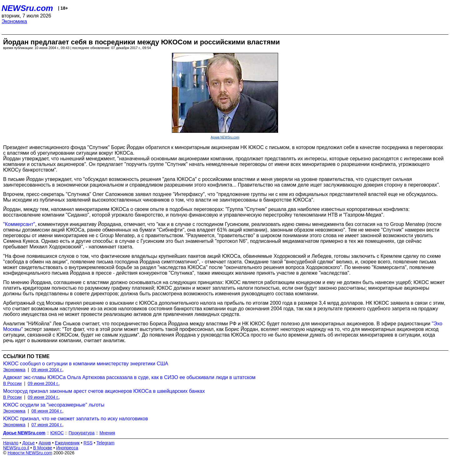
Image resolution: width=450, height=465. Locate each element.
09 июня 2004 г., (48, 369)
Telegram (106, 442)
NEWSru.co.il (16, 447)
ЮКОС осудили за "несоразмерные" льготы (53, 405)
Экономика (14, 21)
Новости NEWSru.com (30, 452)
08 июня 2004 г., (48, 410)
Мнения (107, 432)
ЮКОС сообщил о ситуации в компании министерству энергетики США (85, 363)
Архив (45, 442)
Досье (28, 442)
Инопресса (67, 447)
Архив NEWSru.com (225, 137)
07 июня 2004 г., (48, 424)
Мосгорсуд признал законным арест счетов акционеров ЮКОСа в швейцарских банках (104, 391)
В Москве (42, 447)
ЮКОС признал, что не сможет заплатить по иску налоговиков (75, 418)
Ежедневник (67, 442)
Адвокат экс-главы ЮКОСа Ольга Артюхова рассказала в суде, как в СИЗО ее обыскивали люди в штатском (129, 377)
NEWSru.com (27, 8)
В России (12, 383)
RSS (87, 442)
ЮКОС (57, 432)
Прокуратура (82, 432)
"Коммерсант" (19, 224)
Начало (10, 442)
